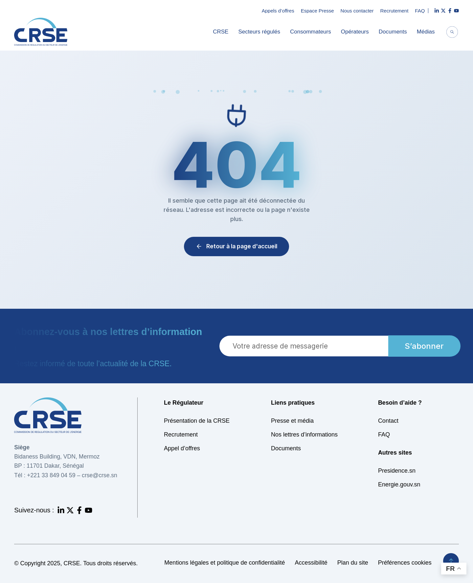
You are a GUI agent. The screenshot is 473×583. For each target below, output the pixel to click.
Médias (427, 31)
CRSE (222, 31)
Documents (394, 31)
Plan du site (352, 562)
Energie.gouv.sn (399, 484)
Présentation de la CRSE (197, 420)
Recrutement (394, 10)
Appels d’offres (278, 10)
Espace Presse (317, 10)
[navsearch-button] (452, 32)
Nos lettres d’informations (304, 434)
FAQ (420, 10)
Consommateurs (312, 31)
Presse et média (292, 420)
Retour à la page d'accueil (236, 246)
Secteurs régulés (260, 31)
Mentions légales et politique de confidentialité (224, 562)
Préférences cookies (405, 562)
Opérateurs (356, 31)
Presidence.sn (397, 470)
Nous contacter (357, 10)
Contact (388, 420)
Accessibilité (311, 562)
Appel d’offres (182, 448)
